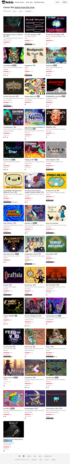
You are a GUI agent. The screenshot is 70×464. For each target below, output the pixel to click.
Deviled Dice (28, 285)
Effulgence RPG (29, 159)
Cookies (53, 459)
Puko (26, 38)
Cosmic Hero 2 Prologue (53, 34)
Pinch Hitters (50, 254)
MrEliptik (27, 258)
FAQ (35, 456)
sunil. (26, 69)
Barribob (5, 350)
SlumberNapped (29, 408)
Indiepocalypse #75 (30, 96)
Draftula (5, 285)
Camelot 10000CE (8, 316)
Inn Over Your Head (9, 96)
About (29, 456)
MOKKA (5, 379)
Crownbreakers (8, 127)
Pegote (48, 346)
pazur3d (48, 38)
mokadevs (27, 196)
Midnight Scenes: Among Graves (13, 439)
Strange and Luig (51, 190)
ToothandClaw (49, 288)
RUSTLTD (27, 381)
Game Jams (29, 2)
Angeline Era (28, 223)
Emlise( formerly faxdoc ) (52, 412)
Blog (40, 456)
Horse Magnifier (51, 159)
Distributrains (50, 377)
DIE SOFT (27, 132)
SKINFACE (49, 127)
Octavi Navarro (7, 444)
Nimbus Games (7, 40)
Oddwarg (48, 381)
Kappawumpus (28, 412)
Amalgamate (28, 65)
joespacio (48, 256)
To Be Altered (7, 65)
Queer (20, 11)
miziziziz (5, 317)
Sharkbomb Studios (8, 131)
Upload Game (39, 2)
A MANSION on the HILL (53, 96)
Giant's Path (28, 346)
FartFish (5, 258)
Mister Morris (6, 227)
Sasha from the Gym (24, 7)
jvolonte (48, 350)
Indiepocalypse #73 (52, 316)
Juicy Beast (28, 288)
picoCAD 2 (6, 408)
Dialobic (48, 194)
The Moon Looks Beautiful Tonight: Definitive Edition (33, 191)
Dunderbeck (28, 377)
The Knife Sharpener (31, 34)
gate (4, 163)
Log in (57, 2)
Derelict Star (7, 159)
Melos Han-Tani (29, 227)
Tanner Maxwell (7, 100)
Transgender (28, 11)
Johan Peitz (6, 412)
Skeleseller (49, 65)
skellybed (5, 69)
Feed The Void (7, 346)
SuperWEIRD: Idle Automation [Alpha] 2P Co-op (12, 191)
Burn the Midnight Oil (31, 316)
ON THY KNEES (51, 285)
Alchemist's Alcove (9, 254)
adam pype (49, 131)
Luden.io (5, 196)
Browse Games (19, 2)
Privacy (47, 459)
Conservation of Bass (52, 408)
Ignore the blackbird (52, 223)
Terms (40, 459)
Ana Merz (48, 227)
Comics (14, 11)
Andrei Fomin (28, 163)
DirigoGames (49, 100)
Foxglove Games (29, 319)
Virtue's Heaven (8, 377)
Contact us (47, 456)
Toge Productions (29, 350)
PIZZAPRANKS (28, 100)
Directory (34, 459)
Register (65, 2)
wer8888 (48, 163)
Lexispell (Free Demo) (31, 254)
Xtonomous (49, 69)
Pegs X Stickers (8, 223)
